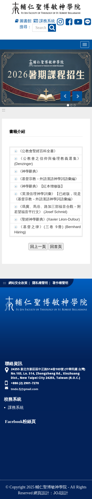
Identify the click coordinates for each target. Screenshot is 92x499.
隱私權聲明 (40, 283)
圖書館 (23, 21)
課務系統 (44, 21)
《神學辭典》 (29, 171)
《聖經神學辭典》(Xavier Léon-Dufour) (49, 219)
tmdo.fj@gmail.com (24, 389)
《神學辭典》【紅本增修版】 (41, 186)
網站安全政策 (17, 283)
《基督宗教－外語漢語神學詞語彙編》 (48, 179)
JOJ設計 (60, 493)
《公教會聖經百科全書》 (37, 151)
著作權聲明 (60, 283)
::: (3, 110)
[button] (65, 94)
